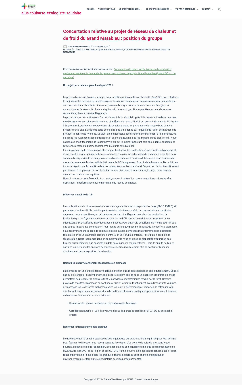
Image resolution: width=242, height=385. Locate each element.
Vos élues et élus (106, 9)
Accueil (90, 9)
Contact (208, 9)
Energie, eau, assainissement (130, 50)
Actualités (68, 50)
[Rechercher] (219, 9)
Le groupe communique (159, 9)
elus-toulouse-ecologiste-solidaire (51, 13)
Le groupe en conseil (131, 9)
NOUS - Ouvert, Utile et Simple (142, 379)
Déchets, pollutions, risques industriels (95, 50)
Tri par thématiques (187, 9)
